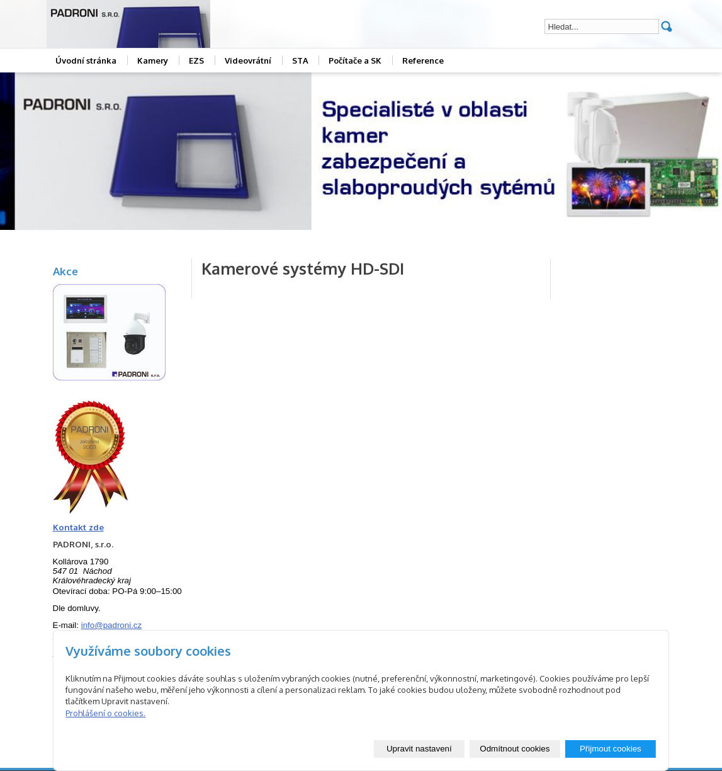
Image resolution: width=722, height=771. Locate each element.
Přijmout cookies (610, 748)
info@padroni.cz (111, 625)
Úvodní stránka (85, 60)
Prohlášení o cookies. (105, 713)
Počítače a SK (355, 60)
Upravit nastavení (419, 748)
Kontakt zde (78, 527)
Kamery (152, 60)
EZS (196, 60)
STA (300, 60)
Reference (423, 60)
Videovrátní (248, 60)
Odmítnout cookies (515, 748)
